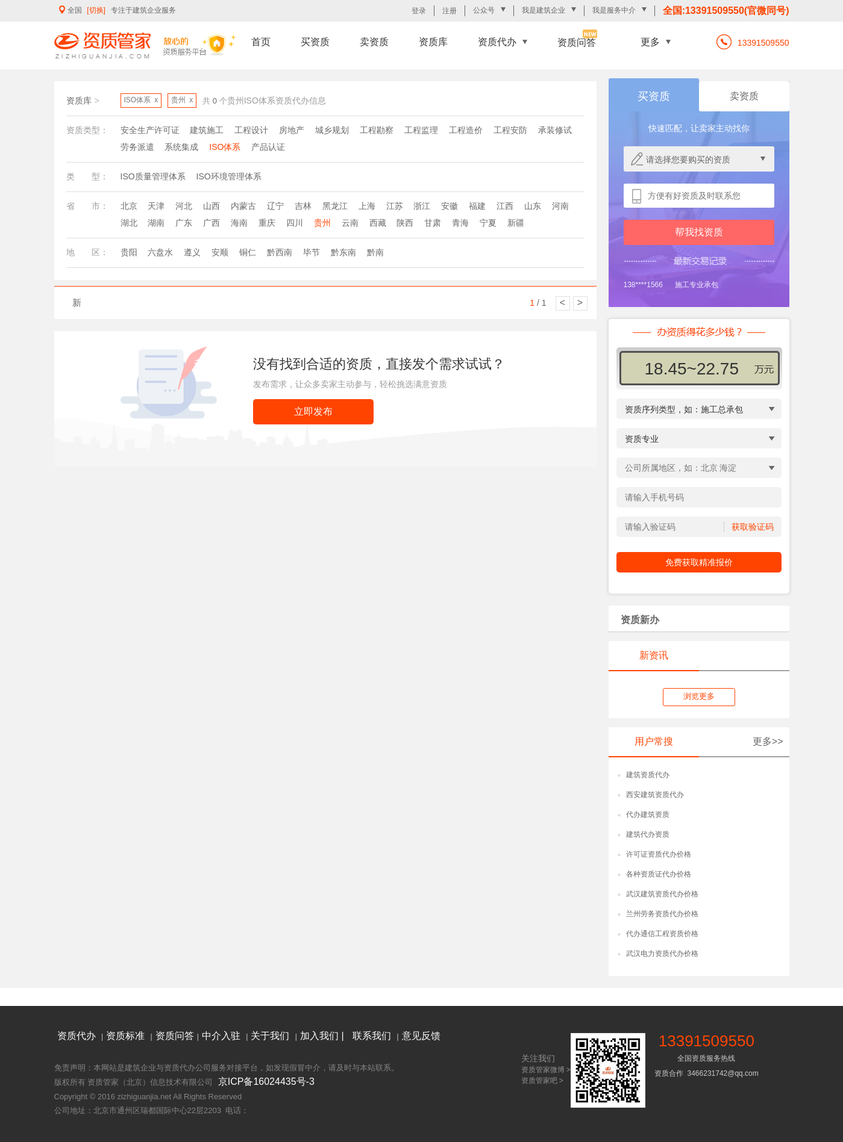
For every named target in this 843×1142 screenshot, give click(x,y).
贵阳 (129, 252)
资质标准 (126, 1036)
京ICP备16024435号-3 (266, 1081)
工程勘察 (376, 130)
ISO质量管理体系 (153, 176)
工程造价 (466, 130)
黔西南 (279, 252)
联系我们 (373, 1036)
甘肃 (432, 223)
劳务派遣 (137, 147)
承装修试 (555, 130)
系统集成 (181, 147)
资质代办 (497, 42)
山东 (532, 206)
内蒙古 (243, 206)
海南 (239, 223)
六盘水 (160, 252)
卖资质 (374, 42)
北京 (129, 206)
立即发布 (313, 411)
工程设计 (251, 130)
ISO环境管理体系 (229, 176)
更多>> (768, 741)
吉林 (303, 206)
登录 (419, 11)
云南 (350, 223)
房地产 (291, 130)
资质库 (433, 42)
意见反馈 (421, 1036)
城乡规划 (332, 130)
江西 (505, 206)
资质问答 (576, 42)
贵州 (322, 223)
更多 (650, 42)
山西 (211, 206)
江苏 (394, 206)
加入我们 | (323, 1036)
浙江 (421, 206)
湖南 (156, 223)
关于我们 (271, 1036)
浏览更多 (699, 696)
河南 (560, 206)
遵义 (192, 252)
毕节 (311, 252)
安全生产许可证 (150, 130)
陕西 (404, 223)
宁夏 (488, 223)
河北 (183, 206)
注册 (449, 11)
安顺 (220, 252)
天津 (156, 206)
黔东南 (343, 252)
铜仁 (247, 252)
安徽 (449, 206)
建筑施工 (207, 130)
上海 (367, 206)
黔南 (375, 252)
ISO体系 (224, 147)
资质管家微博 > (546, 1070)
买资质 (315, 42)
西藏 (377, 223)
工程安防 (510, 130)
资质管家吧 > (542, 1080)
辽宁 (275, 206)
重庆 (267, 223)
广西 (211, 223)
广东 (183, 223)
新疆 (515, 223)
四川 (294, 223)
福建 (477, 206)
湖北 (129, 223)
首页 (261, 42)
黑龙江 (335, 206)
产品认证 (268, 147)
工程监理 (421, 130)
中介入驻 (222, 1036)
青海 (460, 223)
